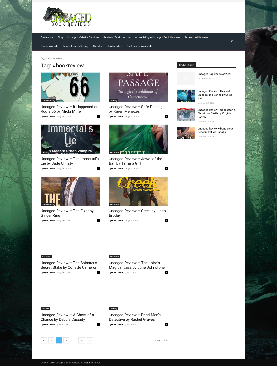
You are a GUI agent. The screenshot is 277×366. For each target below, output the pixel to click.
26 (82, 340)
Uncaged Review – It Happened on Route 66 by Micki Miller (69, 109)
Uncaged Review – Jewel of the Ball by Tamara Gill (135, 161)
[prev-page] (44, 340)
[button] (232, 42)
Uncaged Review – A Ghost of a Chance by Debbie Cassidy (67, 317)
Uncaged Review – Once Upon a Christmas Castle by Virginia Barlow (216, 113)
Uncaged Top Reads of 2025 (214, 74)
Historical (114, 152)
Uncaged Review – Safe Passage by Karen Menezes (137, 109)
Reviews (45, 308)
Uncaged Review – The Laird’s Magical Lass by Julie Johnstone (137, 265)
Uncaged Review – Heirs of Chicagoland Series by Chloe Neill (215, 95)
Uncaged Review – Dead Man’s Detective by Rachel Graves (135, 317)
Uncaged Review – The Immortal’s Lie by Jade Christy (70, 161)
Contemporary (48, 100)
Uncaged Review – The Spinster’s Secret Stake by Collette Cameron (69, 265)
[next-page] (90, 340)
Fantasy (113, 100)
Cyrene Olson (48, 116)
